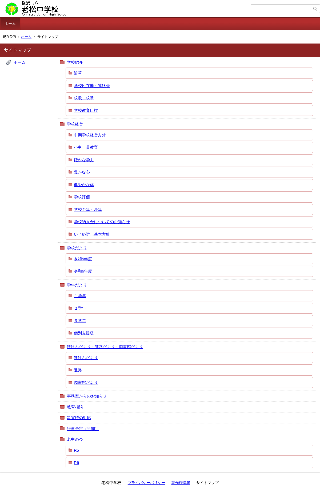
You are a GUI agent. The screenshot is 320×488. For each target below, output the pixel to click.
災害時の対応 (79, 417)
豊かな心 (82, 172)
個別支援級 (84, 333)
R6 (76, 462)
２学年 (80, 308)
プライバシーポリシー (146, 483)
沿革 (78, 73)
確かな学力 (84, 160)
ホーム (10, 23)
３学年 (80, 320)
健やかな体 (84, 184)
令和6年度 (83, 271)
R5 (76, 450)
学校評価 (82, 197)
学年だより (77, 285)
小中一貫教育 (86, 147)
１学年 (80, 295)
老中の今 (75, 439)
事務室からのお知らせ (87, 396)
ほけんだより (86, 357)
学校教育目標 (86, 110)
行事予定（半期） (83, 428)
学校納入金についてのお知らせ (102, 221)
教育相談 (75, 407)
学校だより (77, 248)
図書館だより (86, 382)
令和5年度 (83, 259)
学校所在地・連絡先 (92, 85)
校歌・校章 (84, 98)
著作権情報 (180, 483)
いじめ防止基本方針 (92, 234)
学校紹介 (75, 62)
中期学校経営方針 (90, 135)
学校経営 (75, 124)
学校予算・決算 (88, 209)
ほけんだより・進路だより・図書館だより (105, 346)
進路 (78, 370)
